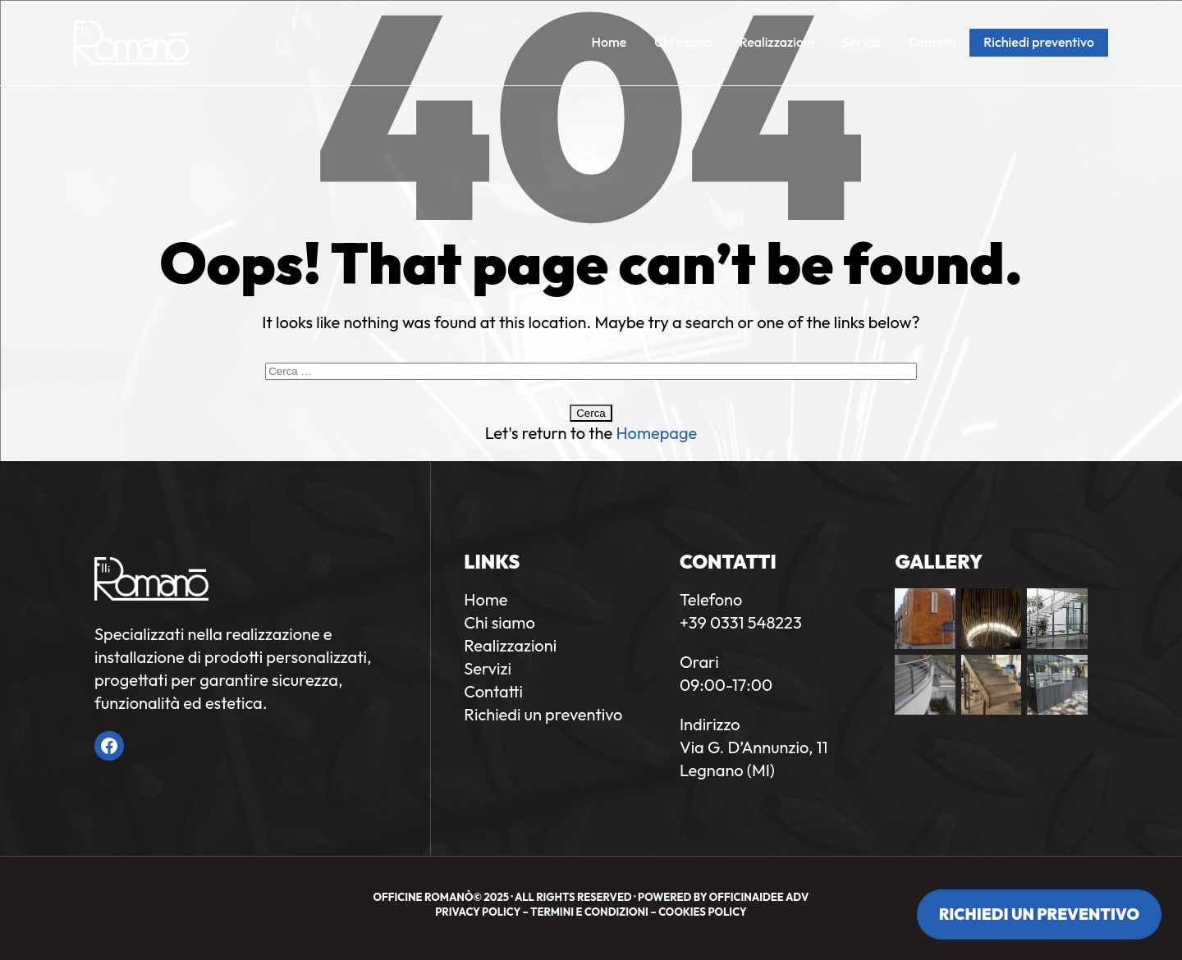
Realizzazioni (777, 42)
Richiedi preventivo (1038, 42)
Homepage (656, 433)
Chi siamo (682, 42)
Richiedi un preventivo (1039, 914)
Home (609, 42)
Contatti (931, 42)
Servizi (861, 42)
